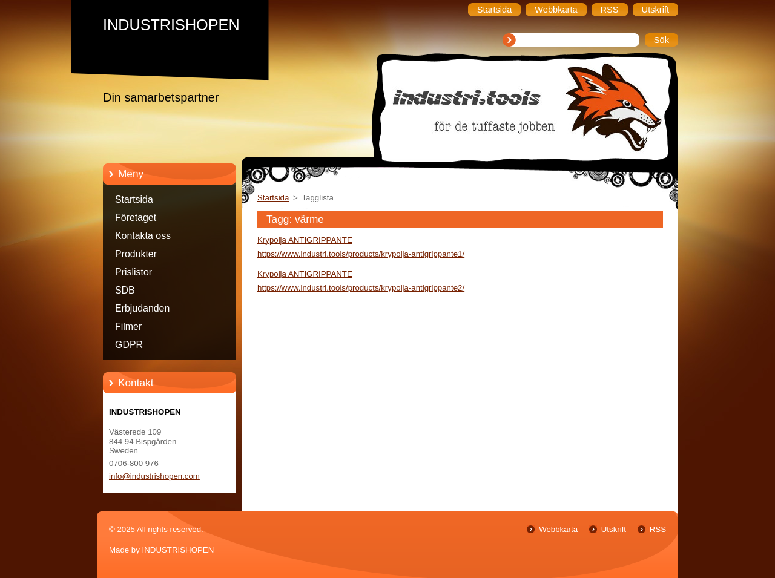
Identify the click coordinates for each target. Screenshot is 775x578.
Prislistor (133, 272)
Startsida (134, 199)
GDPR (129, 345)
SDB (125, 290)
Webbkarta (558, 529)
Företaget (135, 217)
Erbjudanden (142, 308)
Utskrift (613, 529)
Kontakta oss (143, 236)
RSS (658, 529)
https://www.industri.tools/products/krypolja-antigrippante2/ (360, 287)
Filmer (128, 326)
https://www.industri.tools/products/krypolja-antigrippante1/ (360, 253)
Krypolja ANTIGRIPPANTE (304, 240)
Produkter (136, 254)
